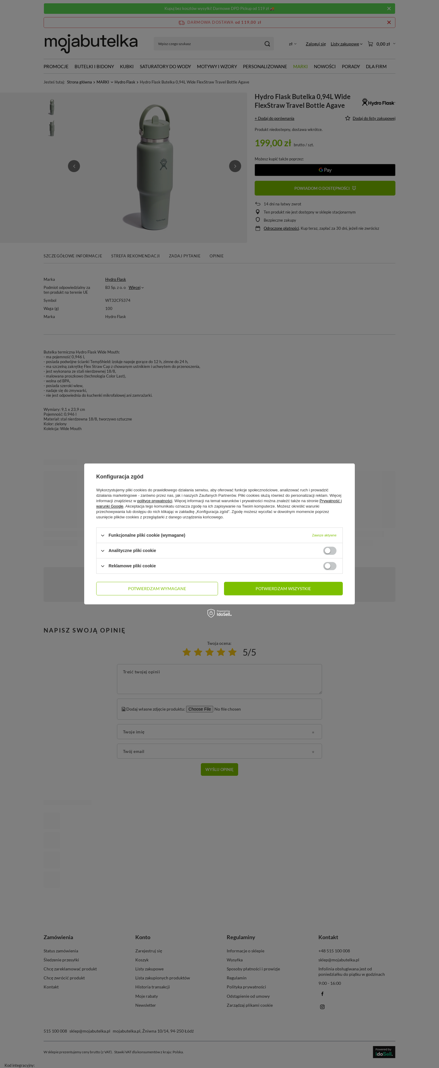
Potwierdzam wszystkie (283, 588)
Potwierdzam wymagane (157, 588)
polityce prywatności (154, 501)
